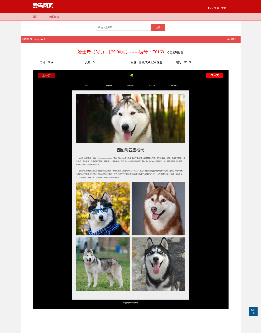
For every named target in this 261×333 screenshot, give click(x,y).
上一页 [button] (46, 75)
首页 (35, 16)
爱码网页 (43, 5)
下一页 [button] (215, 75)
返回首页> (232, 39)
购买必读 (54, 16)
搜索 (158, 27)
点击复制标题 (175, 52)
